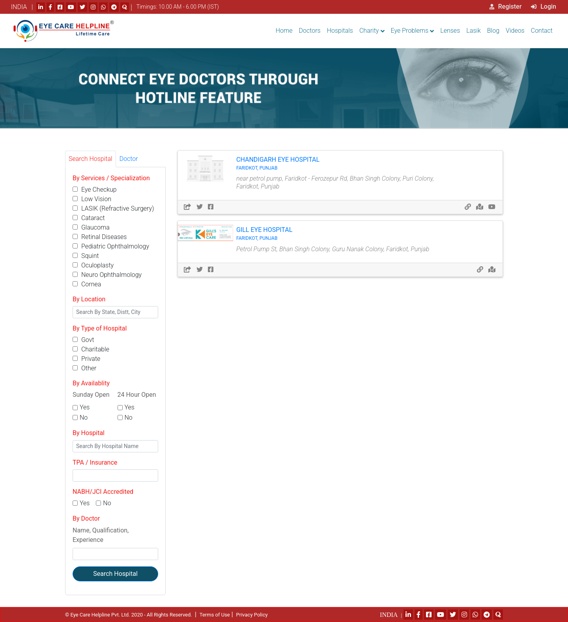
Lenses (450, 30)
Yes (85, 407)
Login (543, 6)
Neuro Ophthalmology (107, 274)
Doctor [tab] (129, 159)
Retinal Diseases (100, 237)
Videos (515, 30)
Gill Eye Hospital (341, 233)
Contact (542, 30)
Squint (86, 256)
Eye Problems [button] (410, 30)
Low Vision (92, 199)
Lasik (473, 30)
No (84, 417)
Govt (83, 340)
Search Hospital (115, 573)
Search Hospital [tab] (90, 159)
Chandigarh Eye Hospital (341, 163)
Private (86, 358)
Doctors (310, 30)
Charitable (91, 349)
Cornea (87, 284)
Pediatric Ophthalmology (111, 246)
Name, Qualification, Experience (101, 535)
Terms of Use (215, 615)
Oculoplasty (93, 265)
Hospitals (340, 30)
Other (84, 368)
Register (506, 6)
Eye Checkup (95, 189)
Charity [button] (369, 30)
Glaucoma (91, 227)
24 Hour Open (137, 394)
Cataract (89, 218)
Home (284, 30)
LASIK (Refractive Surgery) (113, 208)
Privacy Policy (252, 615)
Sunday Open (91, 394)
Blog (493, 30)
